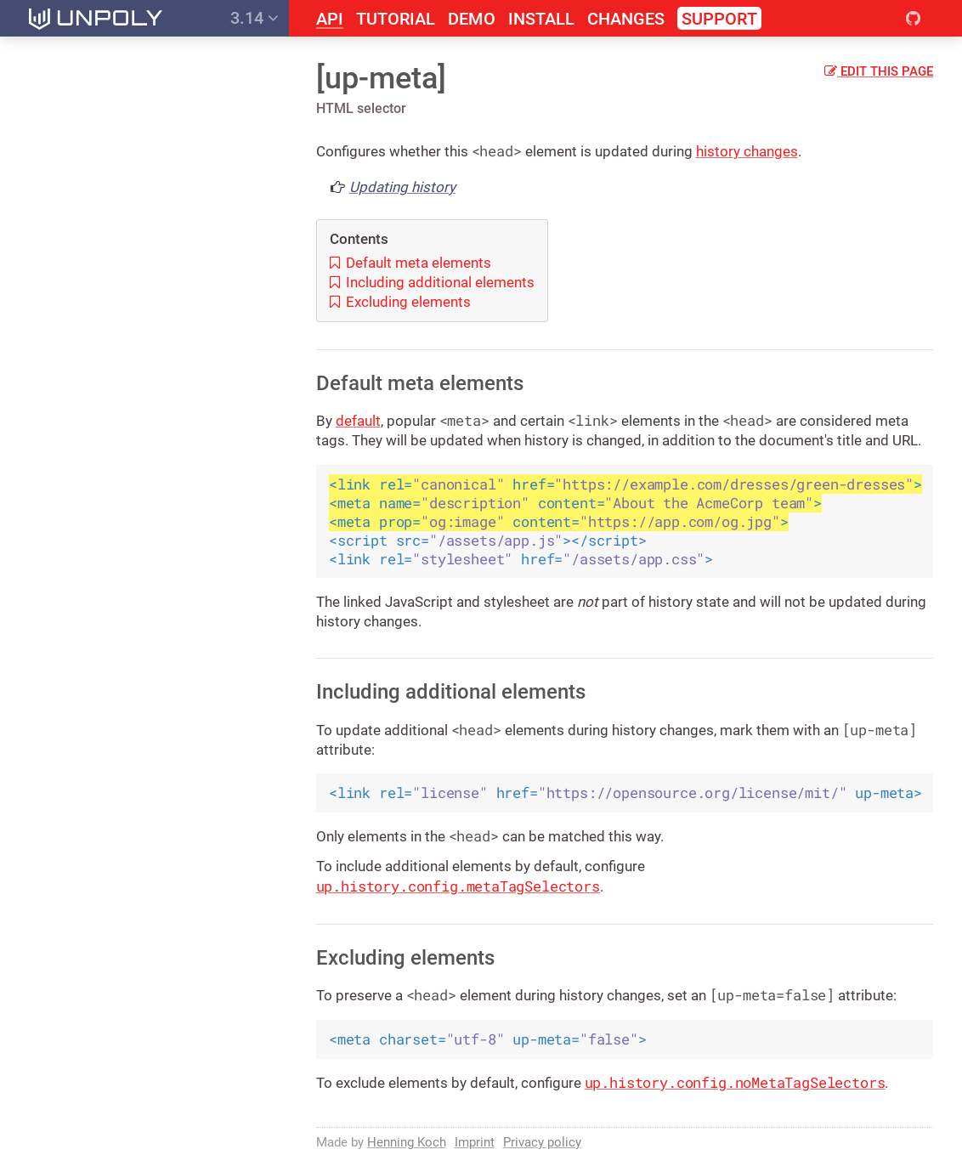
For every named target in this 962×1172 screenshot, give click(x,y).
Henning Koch (406, 1142)
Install (541, 19)
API (329, 19)
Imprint (475, 1142)
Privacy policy (542, 1142)
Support (719, 18)
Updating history (402, 186)
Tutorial (395, 19)
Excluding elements (400, 301)
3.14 (254, 18)
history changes (747, 151)
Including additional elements (432, 282)
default (358, 420)
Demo (471, 19)
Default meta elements (410, 262)
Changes (626, 19)
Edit (878, 71)
